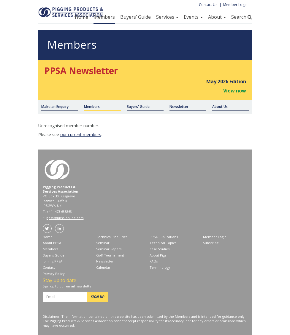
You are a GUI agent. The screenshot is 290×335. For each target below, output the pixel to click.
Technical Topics (163, 242)
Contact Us (208, 4)
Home (81, 17)
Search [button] (241, 17)
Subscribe (211, 242)
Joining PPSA (52, 261)
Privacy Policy (54, 273)
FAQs (154, 261)
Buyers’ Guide (135, 17)
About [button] (217, 17)
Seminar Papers (108, 249)
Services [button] (167, 17)
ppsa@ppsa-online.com (65, 218)
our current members (80, 134)
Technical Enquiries (111, 237)
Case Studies (159, 249)
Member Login (235, 4)
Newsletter (105, 261)
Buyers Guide (53, 255)
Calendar (103, 267)
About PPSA (52, 242)
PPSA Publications (164, 237)
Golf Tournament (110, 255)
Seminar (103, 242)
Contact (49, 267)
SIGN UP (97, 296)
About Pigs (158, 255)
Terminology (160, 267)
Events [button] (193, 17)
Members (104, 17)
